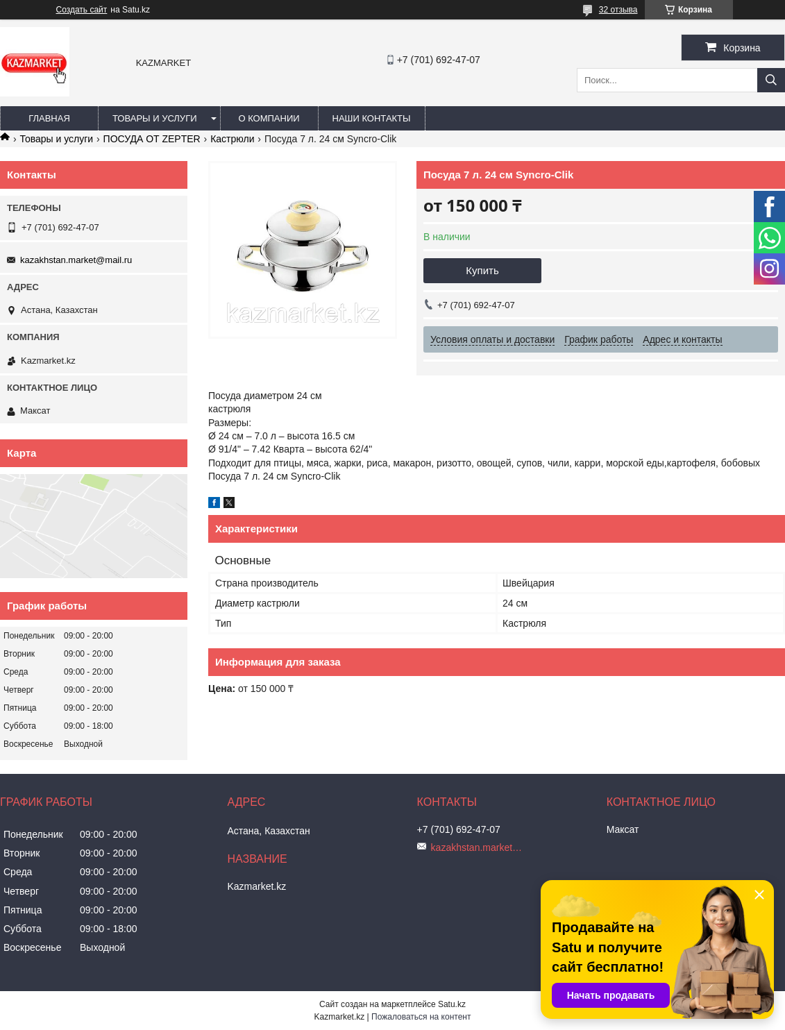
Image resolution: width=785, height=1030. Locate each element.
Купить (482, 270)
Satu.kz (452, 1004)
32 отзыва (618, 10)
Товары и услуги (154, 118)
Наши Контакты (371, 118)
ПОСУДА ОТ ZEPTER (152, 138)
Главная (49, 118)
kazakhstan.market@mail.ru (76, 260)
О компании (268, 118)
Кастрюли (232, 138)
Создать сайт (82, 10)
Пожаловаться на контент (421, 1017)
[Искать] (771, 80)
